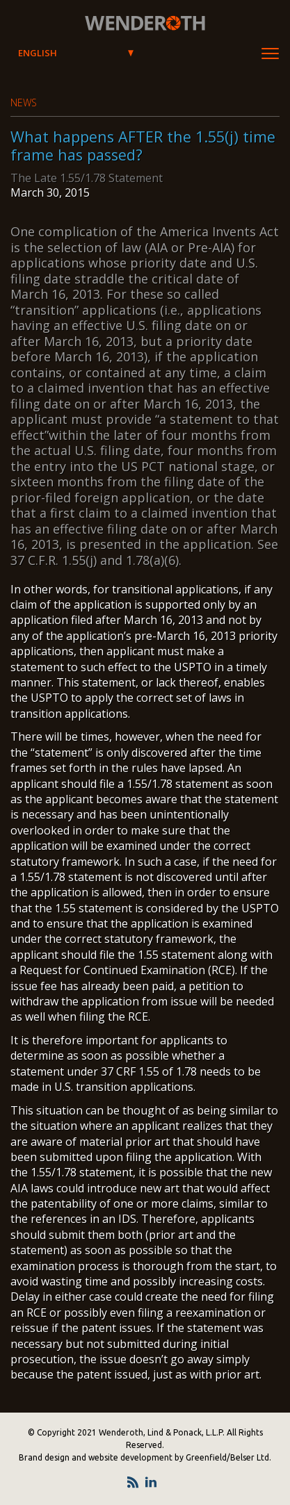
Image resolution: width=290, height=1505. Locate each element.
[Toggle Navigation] (270, 53)
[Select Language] (75, 53)
